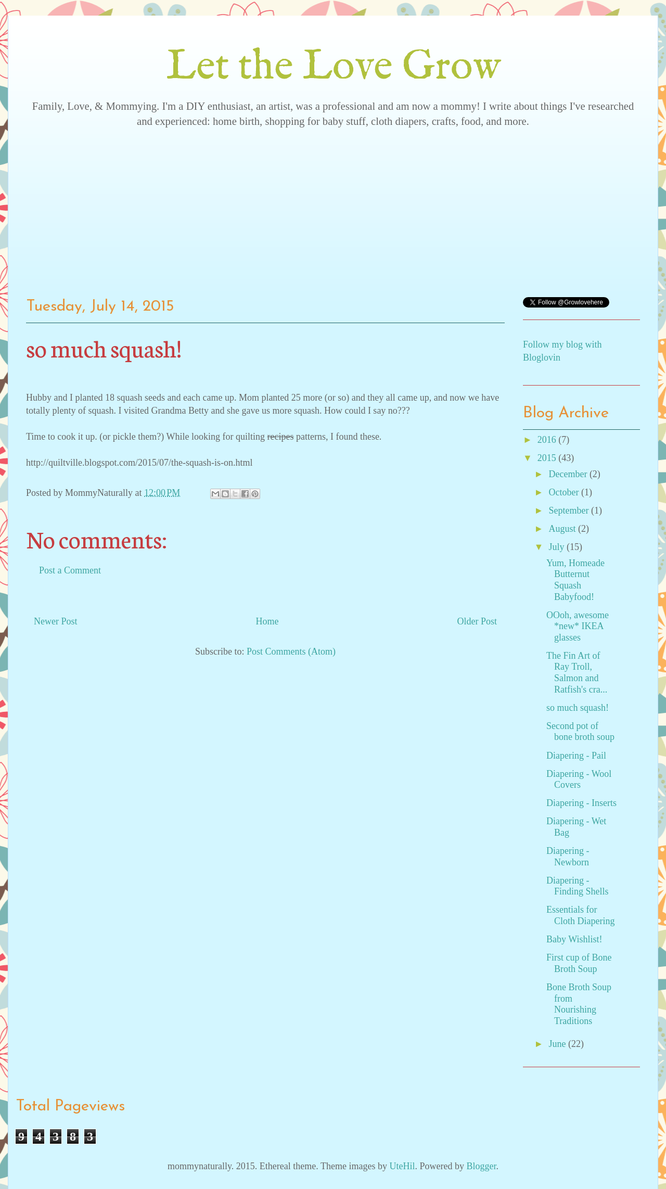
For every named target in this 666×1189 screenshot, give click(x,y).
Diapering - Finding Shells (577, 886)
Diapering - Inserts (581, 803)
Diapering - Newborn (567, 856)
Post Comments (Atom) (291, 651)
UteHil (402, 1166)
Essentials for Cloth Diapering (580, 915)
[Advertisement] (333, 209)
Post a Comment (70, 570)
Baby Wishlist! (574, 939)
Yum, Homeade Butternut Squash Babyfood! (575, 580)
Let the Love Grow (333, 67)
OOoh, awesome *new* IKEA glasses (577, 626)
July (557, 547)
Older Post (477, 621)
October (564, 492)
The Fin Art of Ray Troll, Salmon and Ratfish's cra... (576, 672)
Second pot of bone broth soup (580, 732)
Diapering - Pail (576, 755)
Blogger (481, 1166)
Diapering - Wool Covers (578, 779)
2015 (548, 458)
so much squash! (577, 707)
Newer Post (56, 621)
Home (267, 621)
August (563, 528)
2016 (548, 439)
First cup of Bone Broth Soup (579, 963)
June (558, 1044)
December (568, 474)
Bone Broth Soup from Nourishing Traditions (578, 1004)
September (569, 510)
